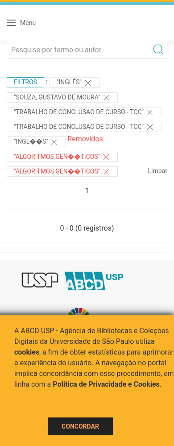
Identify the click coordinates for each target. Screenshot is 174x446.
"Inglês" (74, 82)
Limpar (157, 170)
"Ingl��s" (36, 142)
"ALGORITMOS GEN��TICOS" (62, 157)
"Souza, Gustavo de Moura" (62, 97)
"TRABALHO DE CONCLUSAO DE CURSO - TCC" (84, 112)
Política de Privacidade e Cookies (106, 384)
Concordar (80, 426)
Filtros (25, 82)
